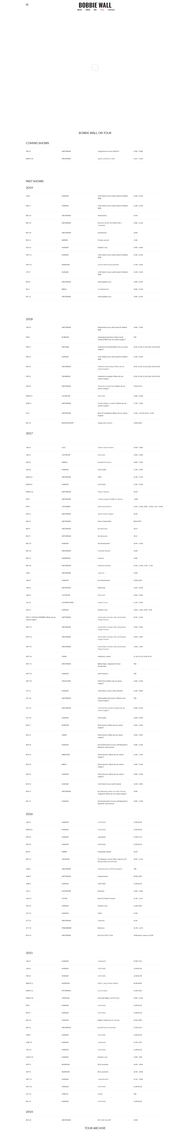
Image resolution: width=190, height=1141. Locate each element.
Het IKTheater (112, 861)
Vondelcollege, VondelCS (107, 403)
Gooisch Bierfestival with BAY (108, 265)
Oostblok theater (104, 551)
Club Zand (101, 396)
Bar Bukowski (102, 529)
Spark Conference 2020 (106, 159)
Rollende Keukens (104, 565)
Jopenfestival (103, 1079)
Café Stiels (102, 822)
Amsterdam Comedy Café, (107, 637)
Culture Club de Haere (106, 447)
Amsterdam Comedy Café (107, 617)
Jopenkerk (102, 961)
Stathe (100, 1094)
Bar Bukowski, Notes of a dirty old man (112, 791)
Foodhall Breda (103, 289)
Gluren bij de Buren (104, 506)
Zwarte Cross (103, 602)
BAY (117, 151)
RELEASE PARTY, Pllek (105, 935)
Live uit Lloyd (102, 991)
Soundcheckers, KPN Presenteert (110, 869)
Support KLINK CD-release (113, 499)
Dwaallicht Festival (104, 462)
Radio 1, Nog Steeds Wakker (108, 983)
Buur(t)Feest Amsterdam (107, 1027)
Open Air (101, 573)
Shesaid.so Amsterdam (106, 386)
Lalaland (101, 558)
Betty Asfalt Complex (105, 514)
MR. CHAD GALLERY (104, 1120)
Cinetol (100, 499)
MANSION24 (102, 681)
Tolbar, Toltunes (103, 492)
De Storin (115, 1020)
